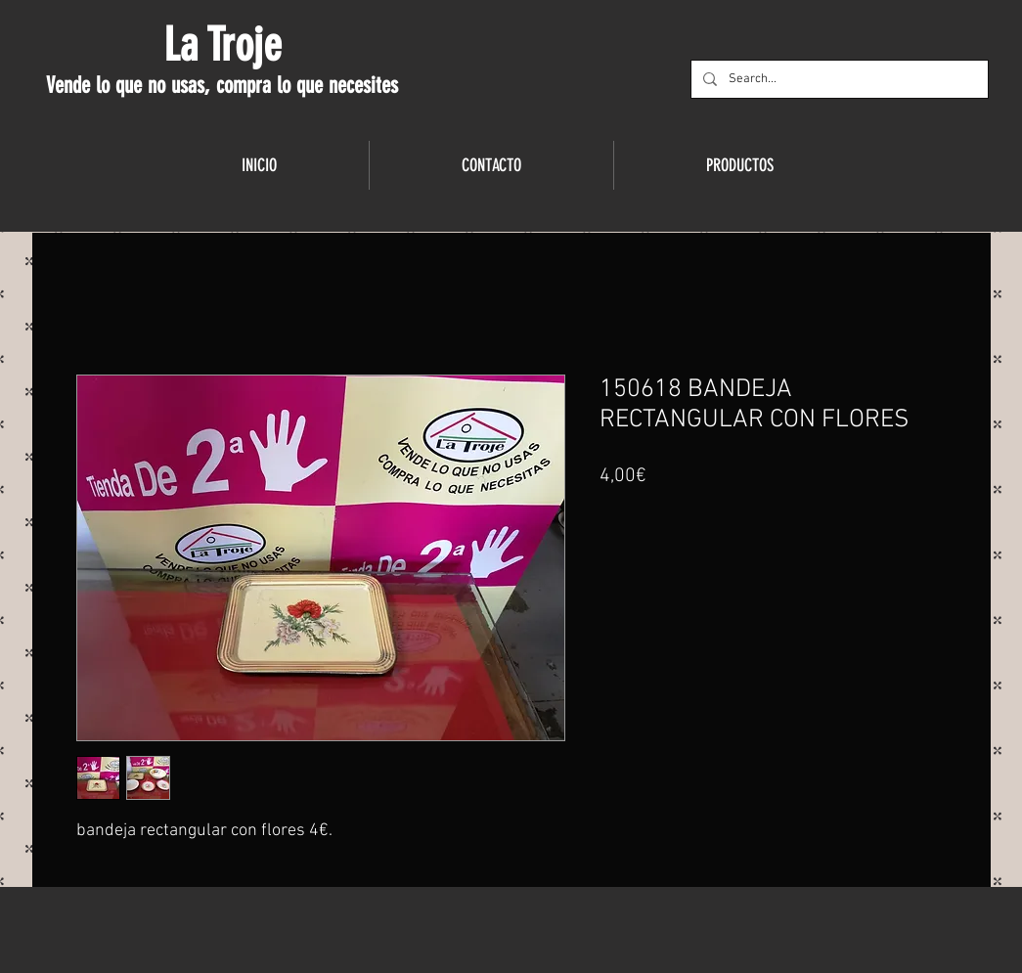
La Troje (222, 45)
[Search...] (838, 79)
